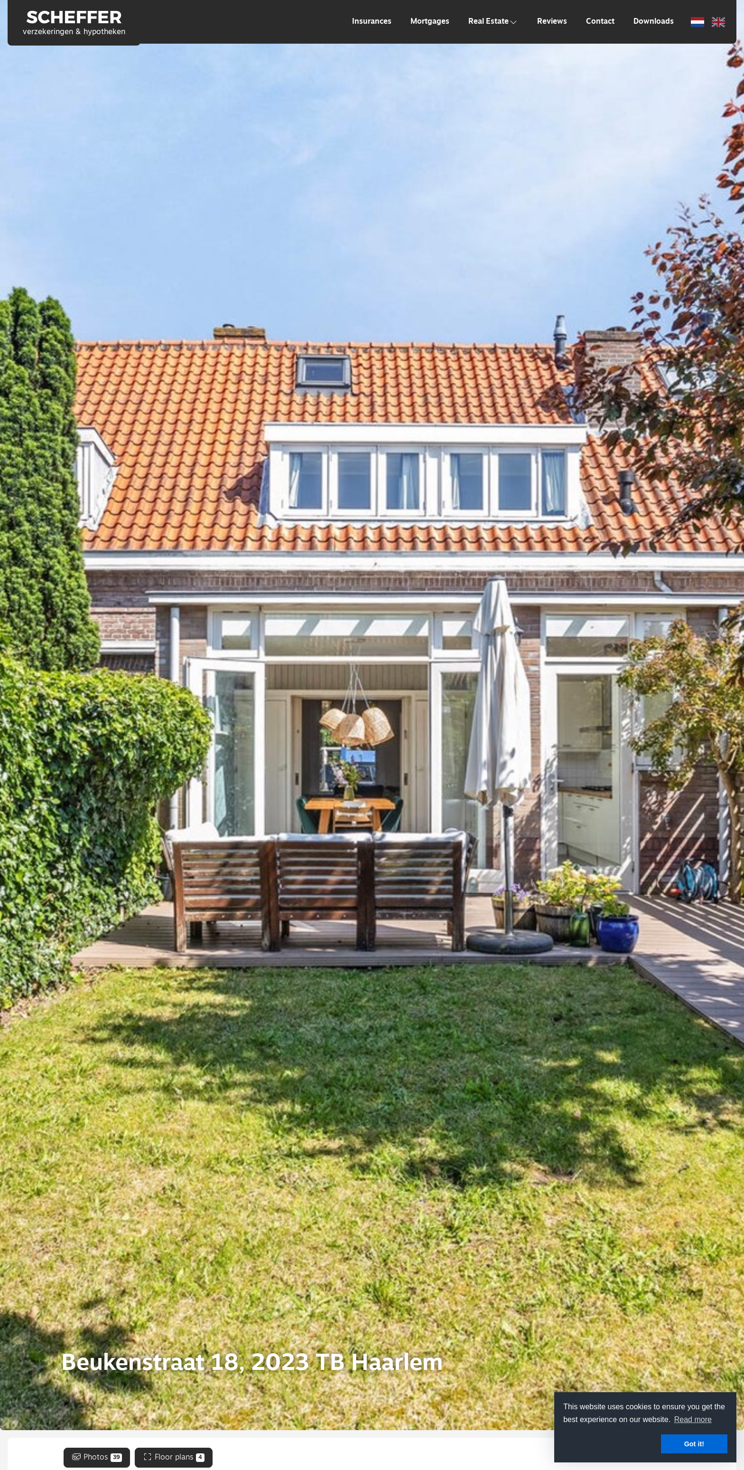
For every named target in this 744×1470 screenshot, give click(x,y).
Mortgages (429, 22)
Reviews (552, 22)
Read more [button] (693, 1419)
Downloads (653, 22)
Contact (600, 22)
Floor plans (174, 1457)
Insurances (371, 22)
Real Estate (493, 22)
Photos (97, 1457)
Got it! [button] (694, 1444)
